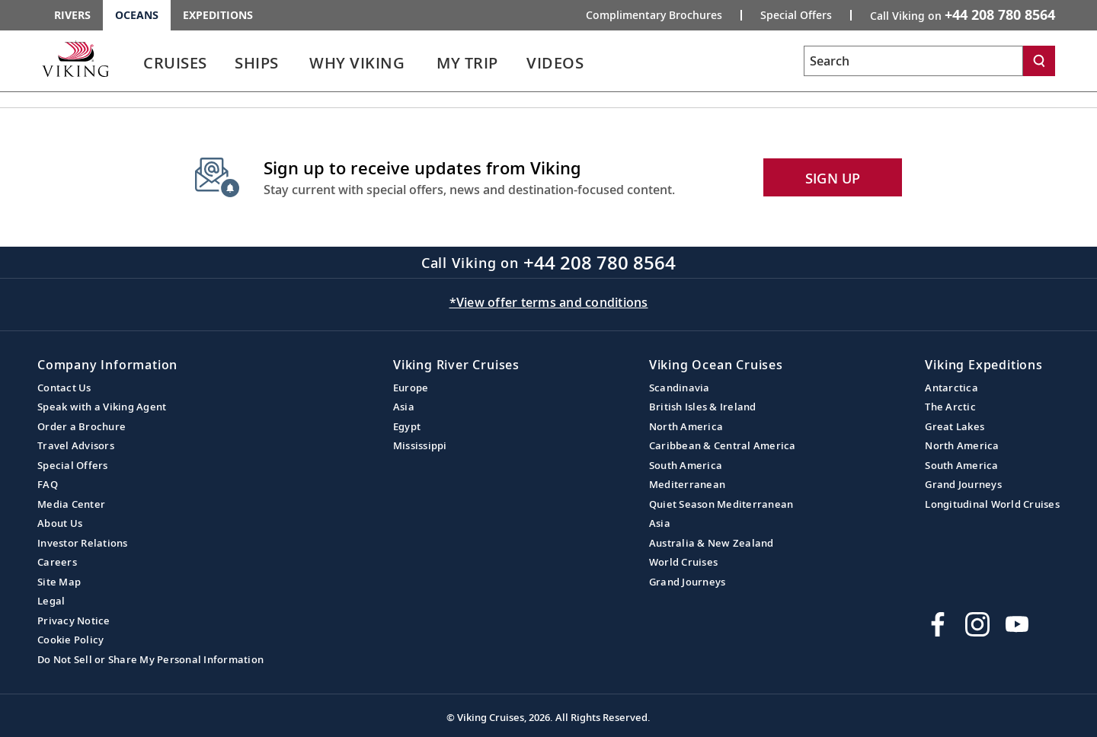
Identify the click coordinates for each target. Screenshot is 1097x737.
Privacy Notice (73, 620)
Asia (403, 406)
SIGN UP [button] (833, 178)
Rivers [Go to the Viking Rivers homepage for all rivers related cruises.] (72, 15)
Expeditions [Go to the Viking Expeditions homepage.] (218, 15)
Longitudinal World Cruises (992, 504)
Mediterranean (687, 484)
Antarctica (951, 387)
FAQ (47, 484)
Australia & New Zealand (711, 543)
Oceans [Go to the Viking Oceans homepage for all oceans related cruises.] (136, 15)
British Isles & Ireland (702, 406)
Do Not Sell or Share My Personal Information (150, 659)
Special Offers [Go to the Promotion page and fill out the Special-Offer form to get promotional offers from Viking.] (796, 15)
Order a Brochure (81, 426)
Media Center (71, 504)
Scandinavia (679, 387)
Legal (51, 601)
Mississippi (420, 445)
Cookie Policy (70, 639)
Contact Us (64, 387)
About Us (59, 523)
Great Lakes (954, 426)
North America (686, 426)
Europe (411, 387)
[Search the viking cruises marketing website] (913, 61)
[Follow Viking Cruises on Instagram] (977, 624)
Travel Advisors (75, 445)
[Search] (1039, 61)
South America (685, 465)
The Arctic (950, 406)
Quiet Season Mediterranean (721, 504)
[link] (175, 66)
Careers (57, 562)
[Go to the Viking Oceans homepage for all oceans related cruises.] (75, 58)
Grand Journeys (687, 582)
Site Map (59, 582)
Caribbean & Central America (722, 445)
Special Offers (72, 465)
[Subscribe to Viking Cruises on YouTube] (1017, 624)
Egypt (407, 426)
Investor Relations (82, 543)
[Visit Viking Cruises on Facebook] (938, 624)
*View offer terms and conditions (548, 302)
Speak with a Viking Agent (101, 406)
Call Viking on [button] (962, 14)
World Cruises (683, 562)
